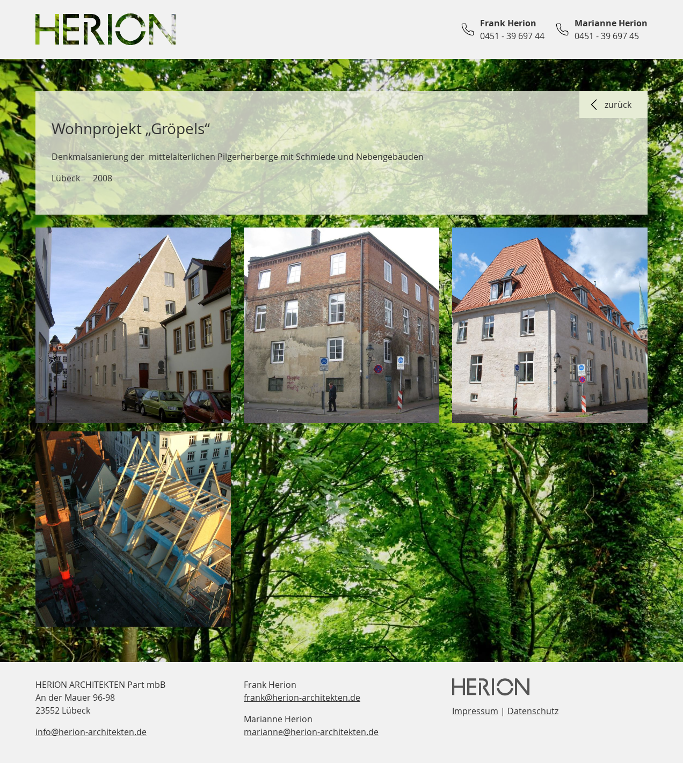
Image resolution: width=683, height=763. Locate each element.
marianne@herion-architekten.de (311, 732)
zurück (609, 104)
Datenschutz (532, 711)
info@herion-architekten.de (91, 732)
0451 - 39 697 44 (512, 36)
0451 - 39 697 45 (607, 36)
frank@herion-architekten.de (302, 697)
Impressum (475, 711)
